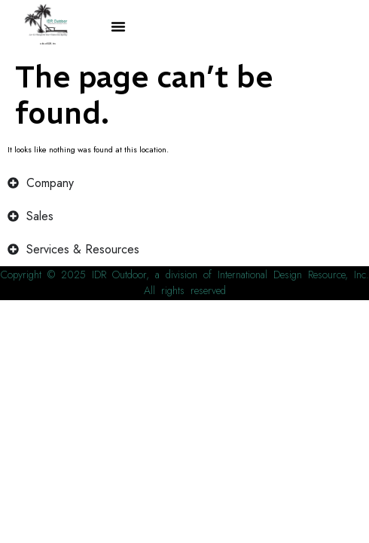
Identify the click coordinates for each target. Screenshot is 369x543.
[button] (118, 26)
